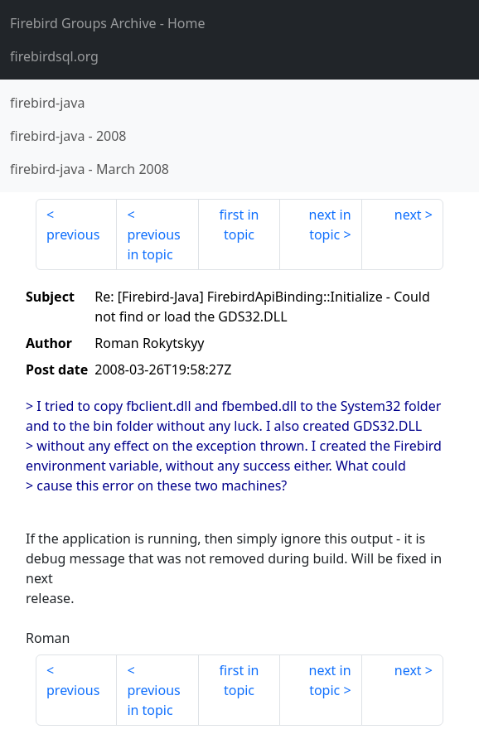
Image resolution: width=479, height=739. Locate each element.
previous (72, 234)
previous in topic (153, 244)
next (408, 214)
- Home (108, 23)
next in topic (330, 224)
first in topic (239, 224)
